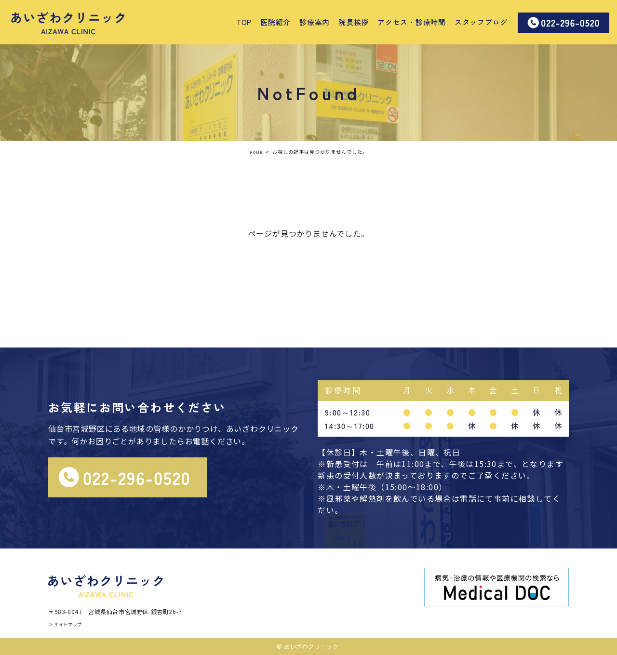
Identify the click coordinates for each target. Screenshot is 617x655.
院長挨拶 (353, 22)
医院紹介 (275, 22)
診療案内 (314, 22)
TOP (244, 22)
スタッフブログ (481, 22)
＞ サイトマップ (70, 623)
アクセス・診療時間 (411, 22)
